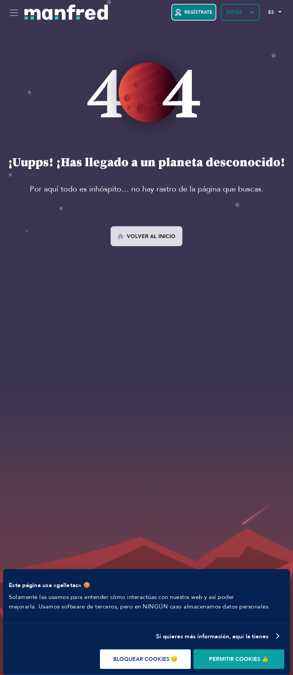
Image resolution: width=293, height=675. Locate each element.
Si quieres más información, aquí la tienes (212, 636)
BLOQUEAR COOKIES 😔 (145, 659)
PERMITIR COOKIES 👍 (238, 659)
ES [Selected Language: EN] (271, 12)
